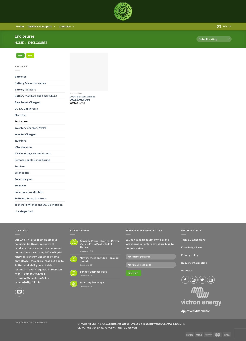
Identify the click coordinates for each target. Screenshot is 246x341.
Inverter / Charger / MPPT (31, 127)
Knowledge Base (191, 247)
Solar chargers (24, 179)
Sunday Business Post (93, 271)
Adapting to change (92, 282)
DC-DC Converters (26, 108)
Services (20, 166)
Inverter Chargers (26, 134)
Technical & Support (41, 26)
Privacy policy (189, 254)
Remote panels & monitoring (32, 159)
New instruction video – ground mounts (99, 259)
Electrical (20, 115)
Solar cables (22, 172)
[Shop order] (214, 39)
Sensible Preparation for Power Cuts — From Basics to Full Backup (99, 244)
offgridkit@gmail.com (28, 277)
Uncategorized (24, 211)
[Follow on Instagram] (194, 280)
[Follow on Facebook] (185, 280)
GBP (20, 55)
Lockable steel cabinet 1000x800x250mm (82, 98)
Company (66, 26)
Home (20, 26)
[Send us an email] (19, 292)
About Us (187, 270)
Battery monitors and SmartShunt (36, 95)
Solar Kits (21, 185)
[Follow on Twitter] (202, 280)
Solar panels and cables (29, 191)
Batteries (20, 76)
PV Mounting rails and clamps (33, 153)
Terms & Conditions (193, 239)
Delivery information (194, 262)
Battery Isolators (25, 89)
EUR (30, 55)
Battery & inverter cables (30, 83)
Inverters (20, 140)
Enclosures (21, 121)
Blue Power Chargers (28, 102)
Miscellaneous (23, 147)
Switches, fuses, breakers (30, 198)
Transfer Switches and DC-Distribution (39, 204)
